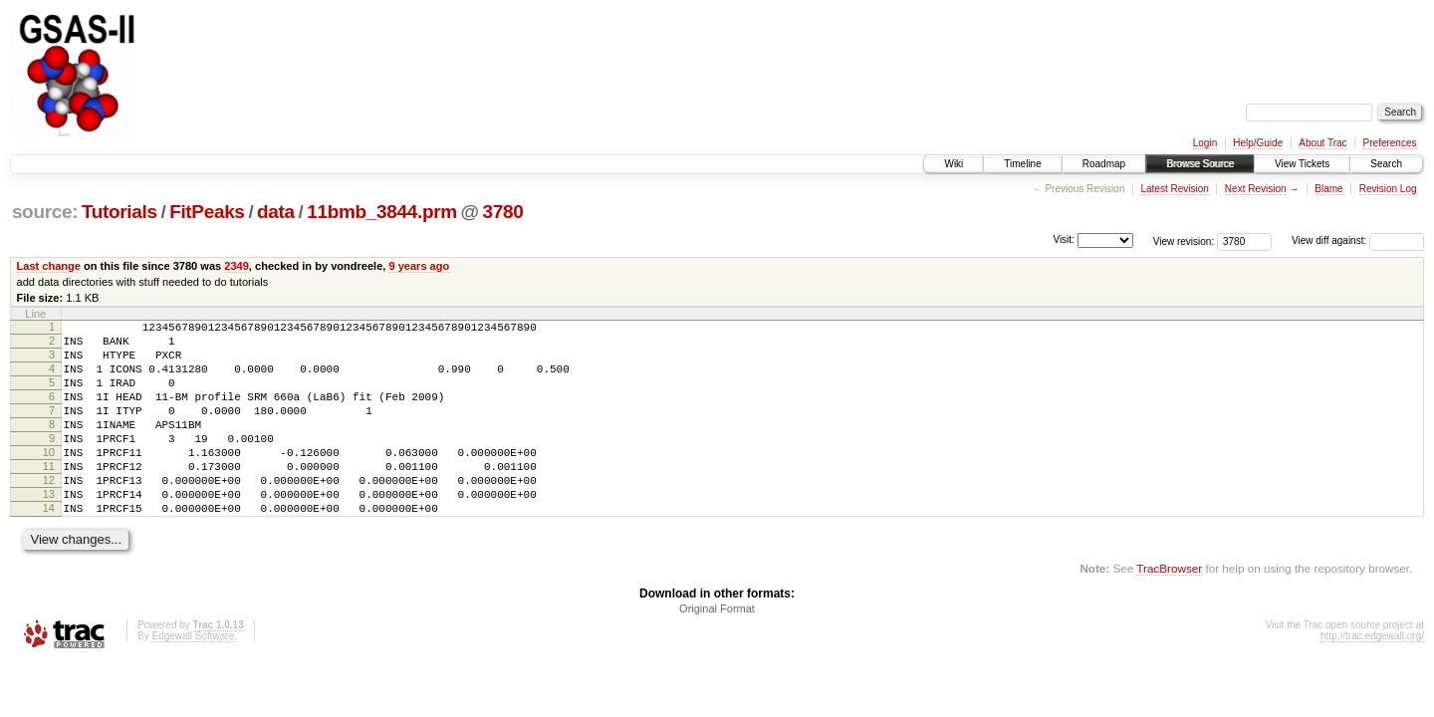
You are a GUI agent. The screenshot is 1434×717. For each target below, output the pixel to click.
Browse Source (1200, 163)
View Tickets (1302, 163)
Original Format (717, 650)
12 (49, 513)
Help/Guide (1258, 142)
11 (49, 496)
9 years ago (418, 266)
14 (49, 547)
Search (1386, 163)
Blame (1328, 188)
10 (49, 479)
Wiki (953, 163)
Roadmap (1103, 163)
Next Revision (1256, 188)
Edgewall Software (192, 677)
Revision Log (1388, 188)
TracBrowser (1169, 609)
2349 (236, 266)
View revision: (1184, 240)
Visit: (1064, 239)
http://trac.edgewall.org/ (1372, 677)
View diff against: (1358, 240)
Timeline (1022, 163)
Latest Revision (1174, 188)
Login (1205, 142)
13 (49, 530)
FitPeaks (206, 211)
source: (45, 211)
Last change (49, 266)
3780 (503, 211)
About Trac (1322, 142)
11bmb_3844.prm (381, 211)
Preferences (1390, 142)
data (276, 211)
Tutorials (119, 211)
